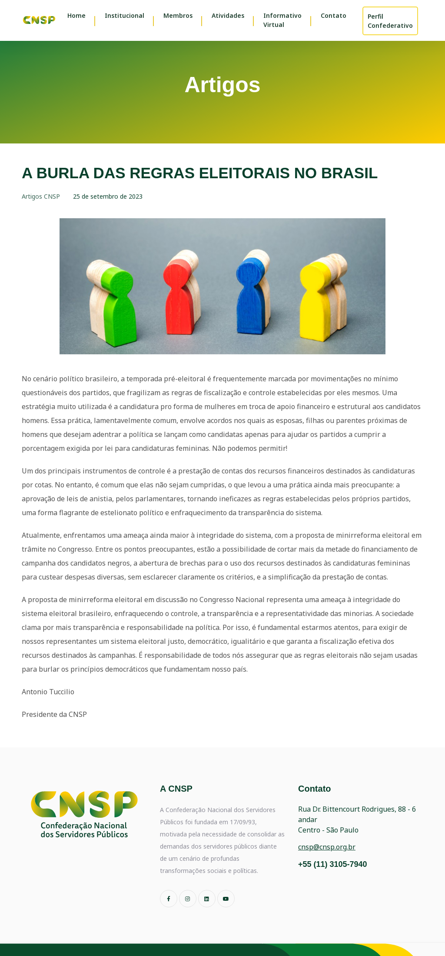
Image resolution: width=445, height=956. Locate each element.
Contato (333, 15)
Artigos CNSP (41, 196)
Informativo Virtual (282, 20)
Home (76, 15)
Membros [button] (178, 15)
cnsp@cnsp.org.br (326, 847)
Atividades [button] (228, 15)
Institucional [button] (124, 15)
